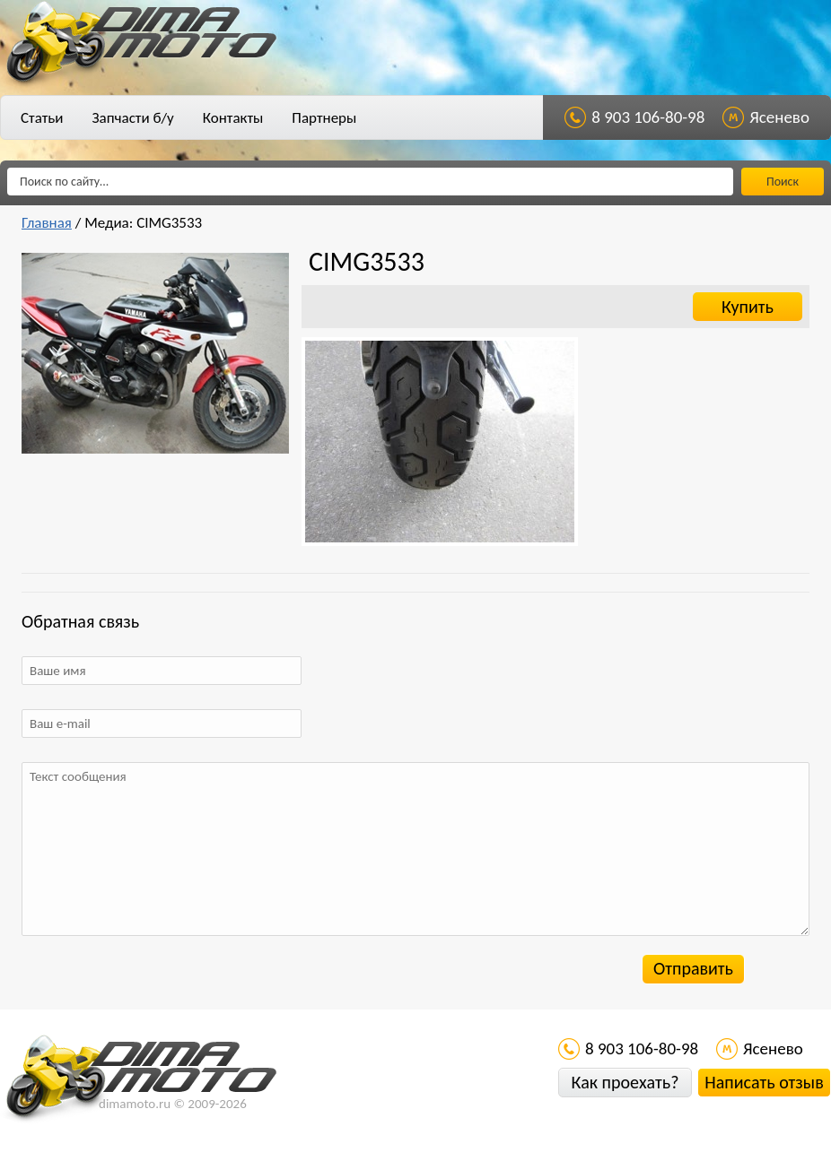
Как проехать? (624, 1082)
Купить (748, 306)
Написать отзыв (763, 1082)
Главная (47, 222)
